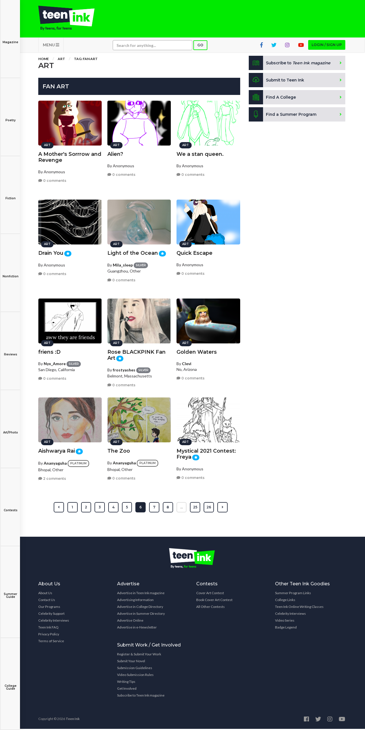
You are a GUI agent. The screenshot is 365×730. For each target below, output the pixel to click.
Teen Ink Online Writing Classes (299, 608)
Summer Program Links (293, 594)
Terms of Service (51, 642)
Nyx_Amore (55, 362)
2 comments (52, 478)
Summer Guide (10, 591)
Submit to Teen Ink (277, 81)
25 (195, 508)
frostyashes (124, 369)
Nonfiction (10, 272)
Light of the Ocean (132, 252)
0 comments (52, 180)
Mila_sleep (123, 264)
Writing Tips (126, 683)
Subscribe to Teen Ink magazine (141, 696)
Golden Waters (197, 351)
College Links (285, 601)
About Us (45, 594)
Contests (10, 506)
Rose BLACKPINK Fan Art (136, 354)
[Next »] (223, 508)
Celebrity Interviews (53, 621)
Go (200, 46)
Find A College (272, 98)
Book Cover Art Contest (214, 601)
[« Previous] (58, 508)
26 (209, 508)
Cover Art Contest (210, 594)
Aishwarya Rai (56, 450)
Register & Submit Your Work (139, 655)
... (182, 508)
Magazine (10, 38)
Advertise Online (130, 621)
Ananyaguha (55, 462)
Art (61, 60)
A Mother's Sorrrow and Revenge (69, 156)
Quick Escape (194, 252)
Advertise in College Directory (140, 608)
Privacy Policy (48, 635)
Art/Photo (10, 428)
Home (43, 60)
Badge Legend (286, 628)
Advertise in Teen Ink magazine (141, 594)
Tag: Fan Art (86, 60)
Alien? (115, 153)
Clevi (186, 362)
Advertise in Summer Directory (141, 614)
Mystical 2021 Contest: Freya (206, 453)
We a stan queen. (200, 153)
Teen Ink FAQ (48, 628)
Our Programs (49, 608)
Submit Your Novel (131, 662)
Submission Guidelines (134, 669)
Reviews (10, 350)
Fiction (10, 194)
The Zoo (118, 450)
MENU (51, 45)
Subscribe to (291, 64)
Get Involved (127, 689)
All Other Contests (210, 608)
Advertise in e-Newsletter (137, 628)
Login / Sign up (327, 46)
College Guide (10, 683)
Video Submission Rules (135, 676)
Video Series (284, 621)
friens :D (49, 351)
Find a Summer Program (283, 115)
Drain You (50, 252)
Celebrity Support (51, 614)
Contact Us (46, 601)
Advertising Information (135, 601)
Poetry (10, 116)
